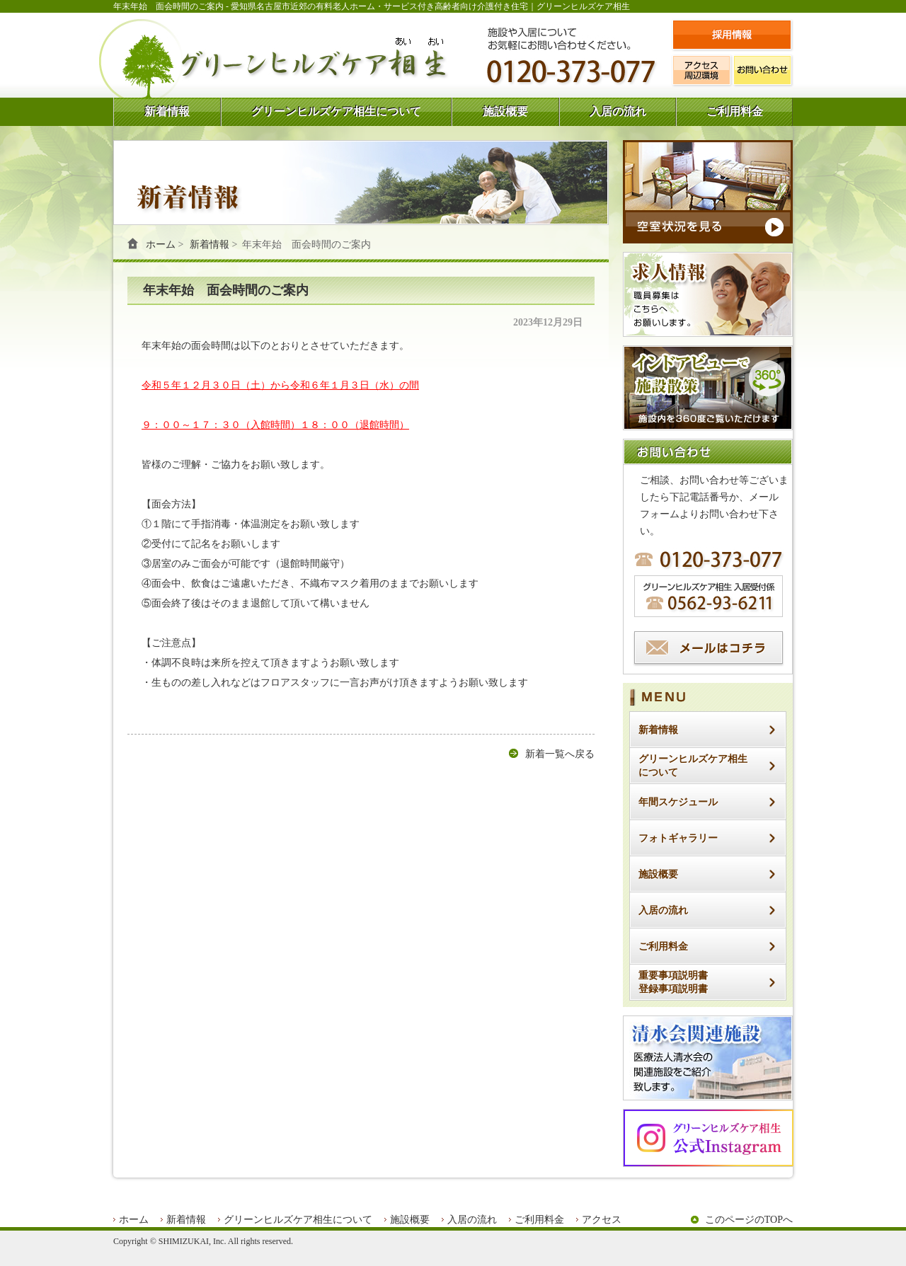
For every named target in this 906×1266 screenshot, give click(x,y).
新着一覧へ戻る (560, 754)
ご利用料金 (734, 111)
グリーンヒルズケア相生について (336, 111)
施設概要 (505, 111)
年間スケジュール (678, 802)
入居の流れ (618, 111)
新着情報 (167, 111)
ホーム (161, 244)
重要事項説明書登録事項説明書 (673, 982)
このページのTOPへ (749, 1219)
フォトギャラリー (678, 838)
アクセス (601, 1219)
